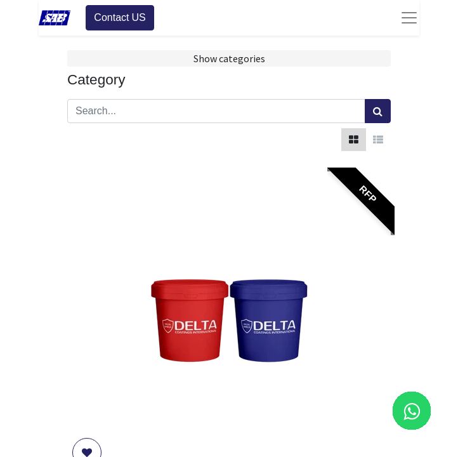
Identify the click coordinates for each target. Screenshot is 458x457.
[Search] (378, 111)
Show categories (229, 58)
